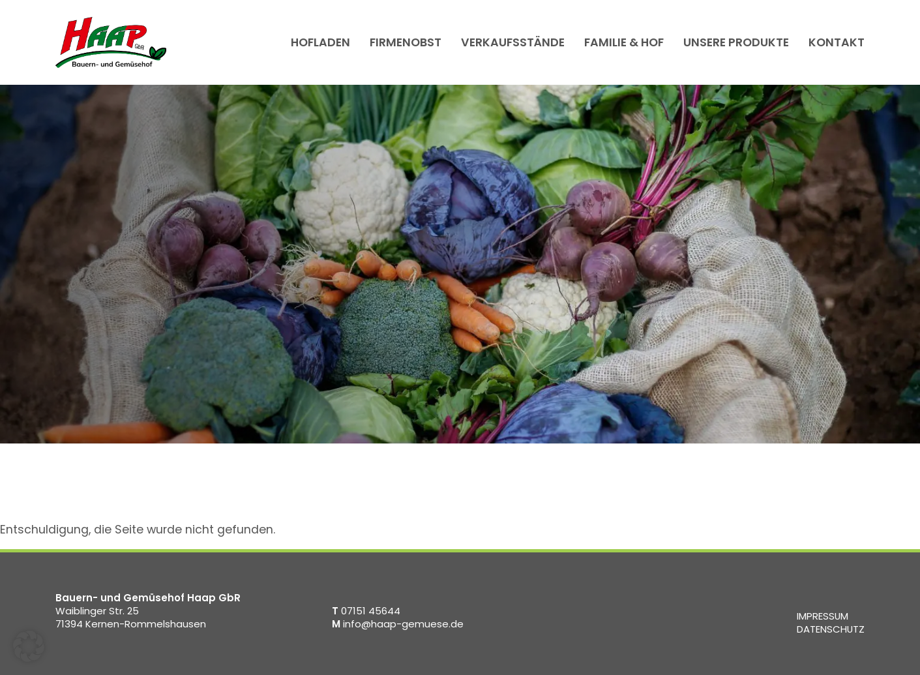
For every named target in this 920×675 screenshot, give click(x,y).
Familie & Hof (624, 42)
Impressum (822, 616)
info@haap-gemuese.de (398, 624)
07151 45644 (366, 611)
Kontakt (837, 42)
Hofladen (320, 42)
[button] (28, 646)
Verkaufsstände (513, 42)
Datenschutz (831, 629)
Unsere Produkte (736, 42)
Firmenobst (405, 42)
